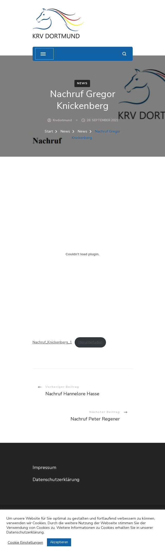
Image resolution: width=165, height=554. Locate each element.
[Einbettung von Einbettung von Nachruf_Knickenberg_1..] (83, 254)
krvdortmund (62, 120)
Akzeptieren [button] (59, 542)
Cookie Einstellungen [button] (25, 542)
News (82, 83)
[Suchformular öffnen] (124, 54)
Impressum (44, 467)
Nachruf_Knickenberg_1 (52, 342)
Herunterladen (90, 342)
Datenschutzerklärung (56, 479)
